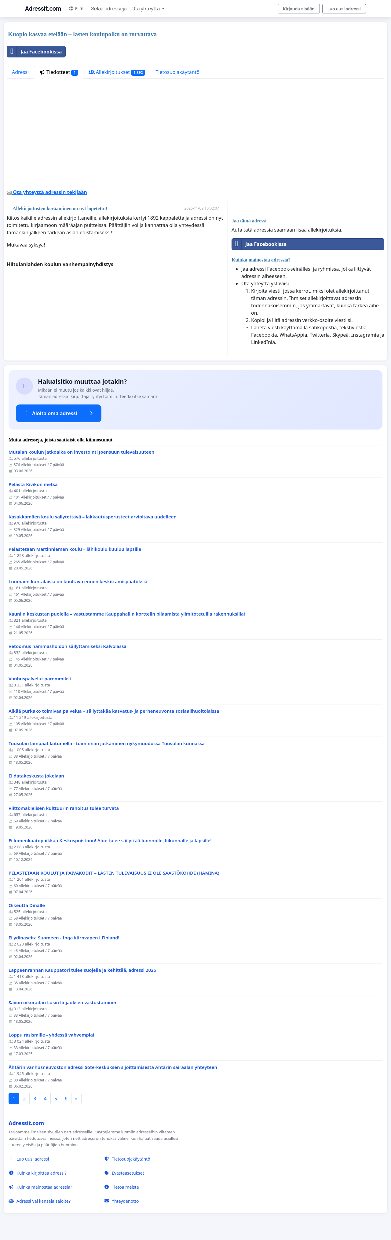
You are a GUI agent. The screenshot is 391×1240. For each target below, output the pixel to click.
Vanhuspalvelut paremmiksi (40, 679)
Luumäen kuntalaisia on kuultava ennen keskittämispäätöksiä (78, 581)
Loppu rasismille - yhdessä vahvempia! (51, 1035)
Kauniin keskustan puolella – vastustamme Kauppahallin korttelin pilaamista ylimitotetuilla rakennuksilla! (127, 614)
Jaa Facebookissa (34, 51)
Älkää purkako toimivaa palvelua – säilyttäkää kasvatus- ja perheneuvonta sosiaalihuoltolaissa (114, 711)
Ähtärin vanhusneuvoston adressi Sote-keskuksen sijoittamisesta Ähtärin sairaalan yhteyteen (113, 1067)
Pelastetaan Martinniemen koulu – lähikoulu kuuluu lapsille (75, 549)
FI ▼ (76, 8)
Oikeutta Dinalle (27, 905)
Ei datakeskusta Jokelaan (36, 776)
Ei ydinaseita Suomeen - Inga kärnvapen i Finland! (64, 938)
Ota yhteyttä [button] (146, 8)
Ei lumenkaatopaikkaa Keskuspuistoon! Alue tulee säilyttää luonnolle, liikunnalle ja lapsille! (110, 840)
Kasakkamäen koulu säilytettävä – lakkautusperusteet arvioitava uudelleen (93, 517)
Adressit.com (43, 9)
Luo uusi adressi (344, 9)
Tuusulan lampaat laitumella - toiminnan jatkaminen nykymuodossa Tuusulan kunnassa (107, 743)
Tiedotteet (58, 72)
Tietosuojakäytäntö (177, 72)
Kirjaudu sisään (299, 9)
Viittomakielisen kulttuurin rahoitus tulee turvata (64, 808)
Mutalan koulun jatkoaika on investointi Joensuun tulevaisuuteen (81, 452)
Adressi (20, 72)
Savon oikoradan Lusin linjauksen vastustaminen (63, 1002)
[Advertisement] (195, 136)
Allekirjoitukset (117, 72)
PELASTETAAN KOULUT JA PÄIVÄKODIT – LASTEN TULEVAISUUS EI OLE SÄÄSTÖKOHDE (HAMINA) (114, 873)
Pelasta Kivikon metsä (33, 484)
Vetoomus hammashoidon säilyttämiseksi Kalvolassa (67, 646)
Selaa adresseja (108, 8)
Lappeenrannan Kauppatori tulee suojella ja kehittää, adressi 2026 (82, 970)
